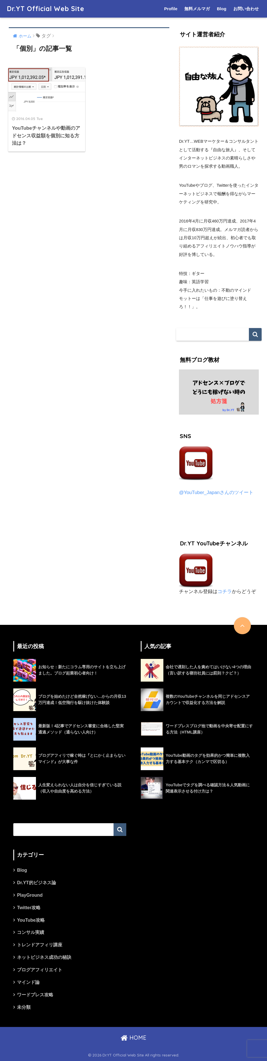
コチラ (224, 591)
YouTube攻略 (31, 920)
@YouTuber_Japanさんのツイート (216, 492)
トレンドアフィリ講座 (39, 944)
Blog (221, 8)
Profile (171, 8)
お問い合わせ (246, 8)
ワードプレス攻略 (35, 994)
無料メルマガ (197, 8)
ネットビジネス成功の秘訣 (44, 957)
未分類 (24, 1007)
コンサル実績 (30, 932)
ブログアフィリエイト (39, 969)
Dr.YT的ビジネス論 (36, 882)
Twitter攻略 (28, 907)
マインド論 (28, 982)
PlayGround (29, 895)
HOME (133, 1037)
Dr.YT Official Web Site (45, 9)
